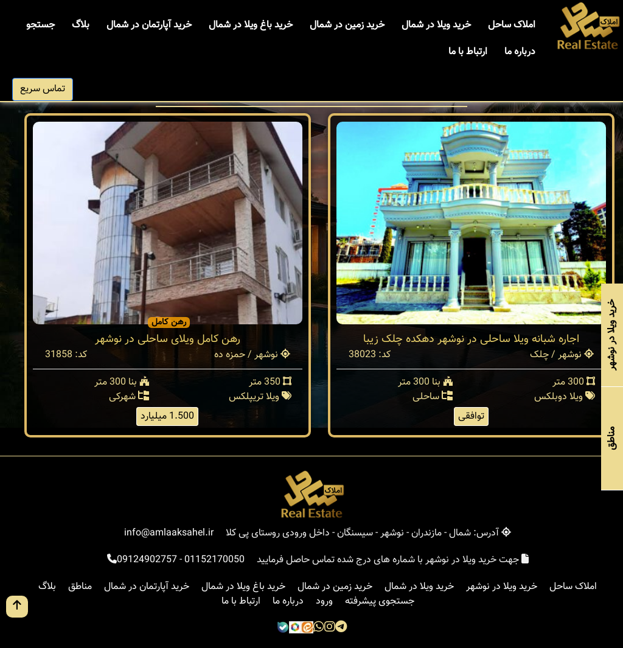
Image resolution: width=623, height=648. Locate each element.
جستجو (40, 25)
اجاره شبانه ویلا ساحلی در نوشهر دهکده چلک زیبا (471, 339)
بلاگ (80, 25)
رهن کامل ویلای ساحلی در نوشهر (167, 339)
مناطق (80, 586)
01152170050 (214, 560)
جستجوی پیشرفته (379, 601)
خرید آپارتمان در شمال (149, 25)
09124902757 (147, 560)
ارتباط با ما (467, 52)
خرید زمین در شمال (347, 25)
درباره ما (519, 52)
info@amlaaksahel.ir (169, 533)
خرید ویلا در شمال (436, 25)
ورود (324, 601)
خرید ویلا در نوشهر (501, 586)
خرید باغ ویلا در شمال (251, 25)
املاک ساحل (511, 25)
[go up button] (17, 607)
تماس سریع (42, 89)
